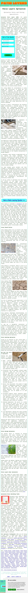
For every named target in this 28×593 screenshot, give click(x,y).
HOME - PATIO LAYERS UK (14, 576)
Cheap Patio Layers (13, 557)
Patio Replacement (5, 565)
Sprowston (19, 203)
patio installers (15, 529)
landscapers (10, 547)
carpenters (3, 543)
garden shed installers (19, 538)
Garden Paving (7, 550)
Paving (17, 562)
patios (8, 179)
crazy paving (14, 276)
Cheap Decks (14, 567)
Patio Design (23, 554)
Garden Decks (23, 566)
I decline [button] (14, 589)
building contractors (20, 540)
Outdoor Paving (16, 565)
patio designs (10, 325)
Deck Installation (5, 567)
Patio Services (5, 554)
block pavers (10, 539)
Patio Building (14, 554)
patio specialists (20, 496)
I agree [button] (10, 589)
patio (25, 108)
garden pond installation (20, 543)
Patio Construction (14, 553)
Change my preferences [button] (20, 589)
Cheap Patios (23, 553)
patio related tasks (10, 526)
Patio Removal (10, 562)
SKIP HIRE (11, 544)
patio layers (4, 130)
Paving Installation (13, 558)
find (5, 474)
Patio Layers (4, 558)
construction (4, 67)
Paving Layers (19, 552)
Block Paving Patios (10, 552)
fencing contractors (19, 545)
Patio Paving (4, 559)
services (20, 548)
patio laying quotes (11, 491)
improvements (4, 536)
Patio (2, 203)
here (24, 491)
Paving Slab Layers (14, 559)
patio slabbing (21, 504)
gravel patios (23, 505)
